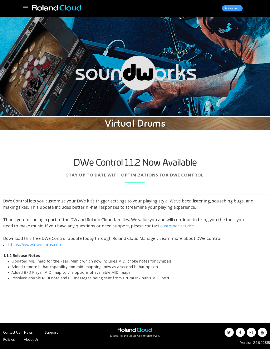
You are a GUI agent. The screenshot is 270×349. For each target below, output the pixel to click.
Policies (9, 339)
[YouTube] (262, 332)
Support (51, 332)
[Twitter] (229, 332)
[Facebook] (240, 332)
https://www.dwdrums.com (35, 244)
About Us (31, 339)
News (28, 332)
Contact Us (11, 332)
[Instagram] (251, 332)
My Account (232, 8)
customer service (177, 226)
